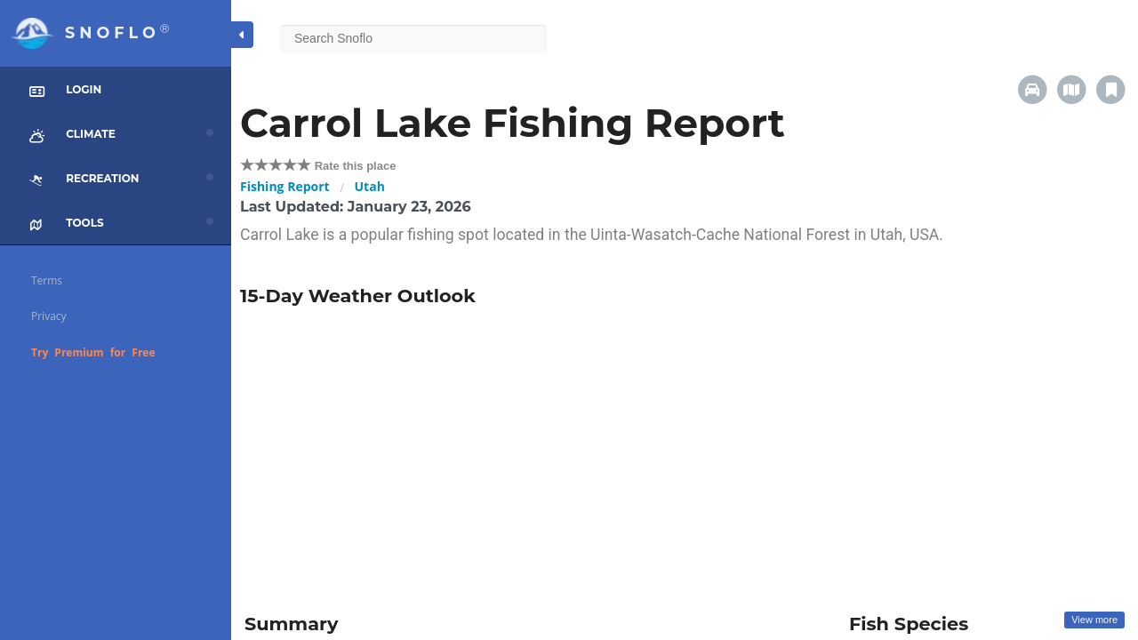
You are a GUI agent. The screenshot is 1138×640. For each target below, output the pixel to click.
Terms (46, 280)
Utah (370, 186)
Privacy (49, 316)
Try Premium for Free (93, 352)
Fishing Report (285, 186)
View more (1094, 619)
